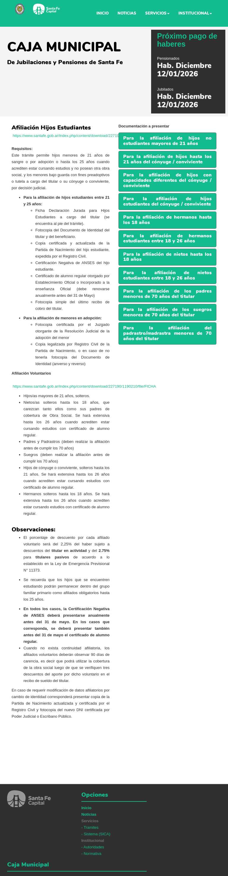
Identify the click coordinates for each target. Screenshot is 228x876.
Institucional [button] (195, 13)
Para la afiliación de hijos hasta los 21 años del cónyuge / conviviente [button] (167, 159)
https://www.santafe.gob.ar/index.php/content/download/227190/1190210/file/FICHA (84, 386)
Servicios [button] (157, 13)
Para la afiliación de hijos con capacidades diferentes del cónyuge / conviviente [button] (167, 180)
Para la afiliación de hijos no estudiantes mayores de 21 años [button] (167, 141)
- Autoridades (92, 847)
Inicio (102, 13)
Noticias (127, 13)
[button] (167, 201)
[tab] (167, 141)
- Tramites (90, 827)
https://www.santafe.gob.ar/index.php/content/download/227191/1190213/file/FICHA (84, 135)
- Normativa (91, 853)
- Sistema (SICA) (95, 834)
